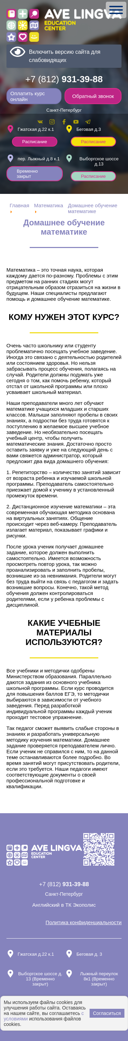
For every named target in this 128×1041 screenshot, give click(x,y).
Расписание (34, 141)
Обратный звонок (93, 96)
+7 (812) (64, 79)
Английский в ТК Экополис (64, 905)
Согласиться (107, 1013)
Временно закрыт (27, 174)
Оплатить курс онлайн (27, 96)
